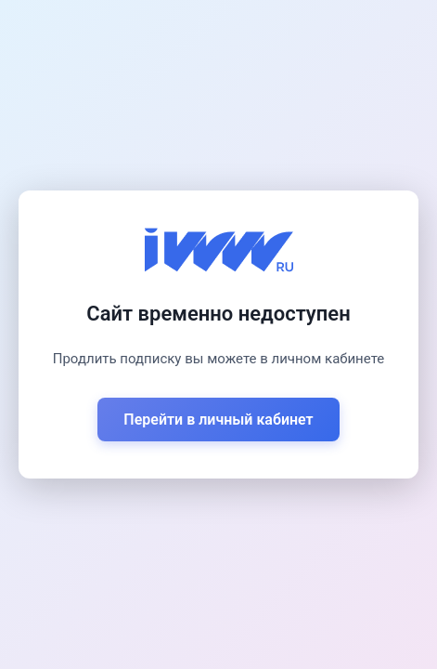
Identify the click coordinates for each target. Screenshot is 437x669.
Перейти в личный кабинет (218, 419)
